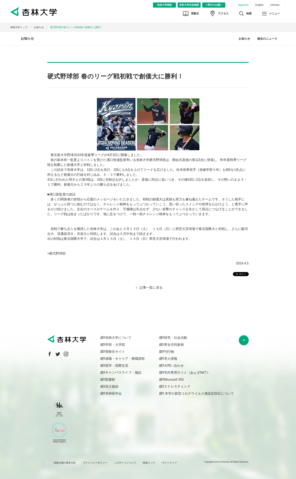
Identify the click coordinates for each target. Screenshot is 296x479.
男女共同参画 (174, 344)
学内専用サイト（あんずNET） (187, 372)
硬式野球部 (57, 253)
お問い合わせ (174, 365)
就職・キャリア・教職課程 (125, 358)
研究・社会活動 (175, 337)
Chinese (274, 4)
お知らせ (39, 27)
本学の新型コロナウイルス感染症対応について (199, 393)
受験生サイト (115, 351)
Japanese (243, 4)
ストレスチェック (177, 386)
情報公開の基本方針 (65, 462)
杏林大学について (118, 337)
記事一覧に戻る (151, 287)
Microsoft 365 (174, 379)
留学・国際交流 (116, 365)
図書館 (110, 379)
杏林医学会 (113, 393)
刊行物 (169, 351)
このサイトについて (125, 462)
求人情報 (170, 358)
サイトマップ (169, 462)
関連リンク (149, 462)
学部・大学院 (115, 344)
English (259, 4)
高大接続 (111, 386)
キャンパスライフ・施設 (123, 372)
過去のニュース (267, 38)
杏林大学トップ (19, 27)
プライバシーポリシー (95, 462)
